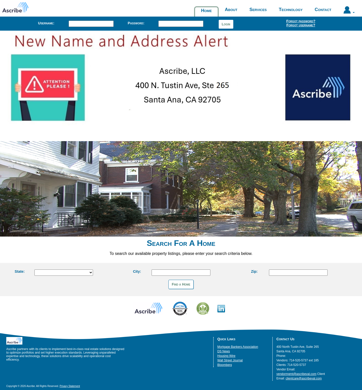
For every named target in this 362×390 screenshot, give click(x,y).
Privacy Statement (70, 386)
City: (137, 271)
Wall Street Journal (230, 360)
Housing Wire (226, 356)
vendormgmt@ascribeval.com (296, 374)
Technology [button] (291, 9)
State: (20, 271)
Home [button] (206, 10)
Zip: (254, 271)
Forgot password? (300, 21)
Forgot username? (300, 25)
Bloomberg (224, 365)
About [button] (231, 9)
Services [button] (258, 9)
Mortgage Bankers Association (237, 347)
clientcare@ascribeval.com (304, 378)
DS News (223, 351)
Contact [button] (323, 9)
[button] (349, 11)
